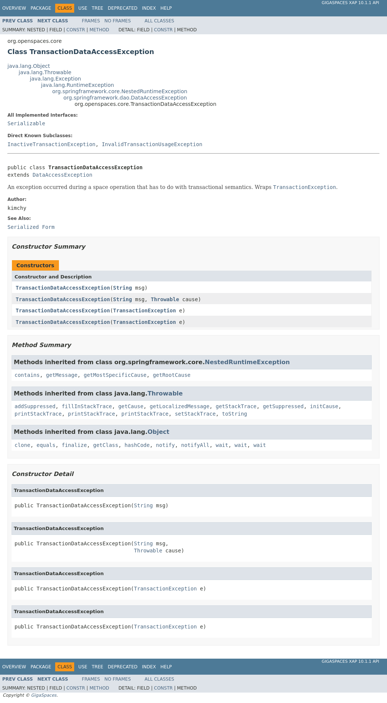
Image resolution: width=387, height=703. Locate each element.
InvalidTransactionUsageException (152, 144)
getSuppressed (283, 406)
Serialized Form (30, 227)
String (122, 288)
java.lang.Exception (55, 79)
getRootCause (172, 375)
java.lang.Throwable (45, 72)
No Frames (117, 20)
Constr (75, 29)
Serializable (26, 123)
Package (41, 8)
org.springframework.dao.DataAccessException (125, 98)
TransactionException (144, 310)
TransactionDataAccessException (63, 288)
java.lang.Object (28, 66)
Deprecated (123, 8)
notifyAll (195, 445)
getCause (130, 406)
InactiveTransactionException (51, 144)
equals (46, 445)
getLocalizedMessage (179, 406)
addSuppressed (35, 406)
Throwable (165, 299)
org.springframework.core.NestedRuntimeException (119, 91)
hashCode (137, 445)
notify (165, 445)
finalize (74, 445)
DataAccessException (62, 175)
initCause (324, 406)
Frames (91, 20)
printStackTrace (38, 414)
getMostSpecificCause (115, 375)
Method (99, 29)
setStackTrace (195, 414)
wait (222, 445)
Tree (97, 8)
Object (159, 431)
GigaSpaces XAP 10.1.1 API (350, 2)
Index (149, 8)
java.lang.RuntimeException (77, 85)
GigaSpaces (43, 695)
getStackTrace (236, 406)
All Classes (159, 20)
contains (27, 375)
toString (234, 414)
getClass (105, 445)
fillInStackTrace (87, 406)
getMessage (61, 375)
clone (22, 445)
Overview (14, 8)
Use (82, 8)
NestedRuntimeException (247, 362)
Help (166, 8)
